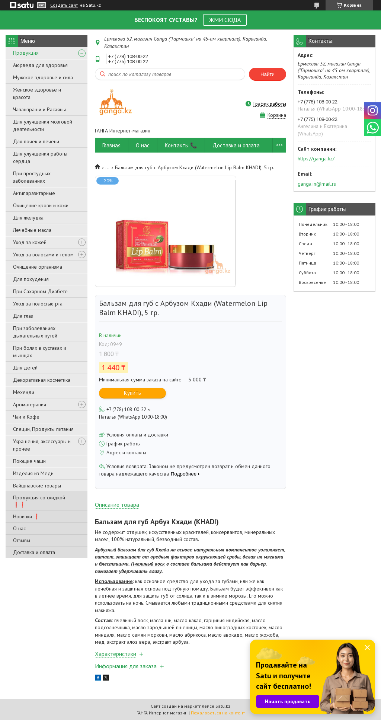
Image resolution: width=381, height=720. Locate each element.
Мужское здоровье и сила (43, 77)
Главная (111, 145)
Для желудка (28, 217)
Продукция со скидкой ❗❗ (39, 501)
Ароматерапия (29, 404)
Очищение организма (37, 266)
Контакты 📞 (181, 145)
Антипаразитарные (34, 193)
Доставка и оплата (34, 552)
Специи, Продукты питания (43, 429)
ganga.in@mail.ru (317, 183)
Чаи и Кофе (26, 416)
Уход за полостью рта (38, 303)
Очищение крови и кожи (40, 205)
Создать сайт (64, 5)
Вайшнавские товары (37, 485)
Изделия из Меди (33, 473)
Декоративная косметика (41, 380)
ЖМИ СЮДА (225, 19)
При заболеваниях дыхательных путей (35, 332)
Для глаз (23, 316)
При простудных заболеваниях (32, 177)
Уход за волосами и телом (43, 254)
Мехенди (23, 392)
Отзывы (21, 540)
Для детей (25, 367)
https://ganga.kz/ (316, 158)
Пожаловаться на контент (218, 713)
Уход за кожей (30, 242)
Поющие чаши (29, 461)
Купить (132, 392)
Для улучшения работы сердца (40, 157)
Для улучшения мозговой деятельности (42, 125)
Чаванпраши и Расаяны (39, 109)
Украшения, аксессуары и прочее (42, 445)
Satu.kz (222, 706)
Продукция (26, 52)
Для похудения (31, 279)
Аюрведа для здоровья (40, 65)
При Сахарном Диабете (40, 291)
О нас (19, 528)
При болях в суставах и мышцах (39, 352)
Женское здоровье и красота (37, 93)
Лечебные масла (32, 230)
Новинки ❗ (26, 516)
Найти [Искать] (267, 74)
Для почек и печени (36, 141)
